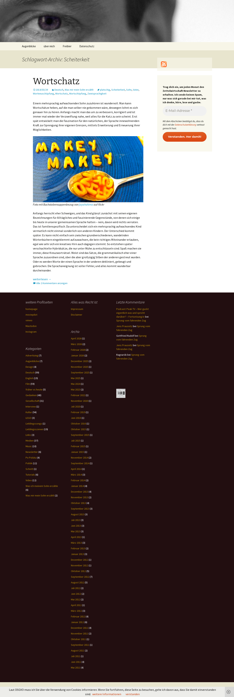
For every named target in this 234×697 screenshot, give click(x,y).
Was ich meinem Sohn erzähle (42, 486)
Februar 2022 (78, 395)
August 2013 (77, 514)
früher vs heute (34, 389)
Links (28, 435)
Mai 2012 (75, 599)
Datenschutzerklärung (185, 124)
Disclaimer (76, 314)
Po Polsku (31, 457)
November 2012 (79, 565)
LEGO (28, 418)
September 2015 (80, 435)
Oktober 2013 (78, 503)
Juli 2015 (75, 440)
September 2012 (80, 576)
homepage (31, 309)
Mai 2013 (75, 531)
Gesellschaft (32, 400)
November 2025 (79, 366)
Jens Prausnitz (124, 326)
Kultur (29, 412)
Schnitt (29, 469)
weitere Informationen (106, 694)
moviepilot (31, 314)
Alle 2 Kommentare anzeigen (51, 283)
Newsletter (32, 452)
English (29, 378)
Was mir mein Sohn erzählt (79, 89)
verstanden (133, 694)
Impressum (77, 309)
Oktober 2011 (78, 639)
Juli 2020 (75, 406)
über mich (49, 46)
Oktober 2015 (78, 429)
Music (29, 446)
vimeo (29, 320)
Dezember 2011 (79, 627)
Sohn (129, 89)
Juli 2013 (75, 520)
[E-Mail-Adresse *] (185, 111)
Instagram (31, 331)
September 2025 (80, 372)
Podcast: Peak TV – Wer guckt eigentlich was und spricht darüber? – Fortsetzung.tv (132, 312)
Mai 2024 (75, 383)
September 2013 (80, 508)
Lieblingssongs (34, 423)
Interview (31, 406)
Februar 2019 (78, 412)
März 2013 (76, 542)
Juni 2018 (76, 418)
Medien (30, 440)
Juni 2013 (76, 525)
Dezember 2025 (79, 361)
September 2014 (80, 463)
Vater (136, 89)
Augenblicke (29, 46)
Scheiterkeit (118, 89)
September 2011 (80, 644)
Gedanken (31, 395)
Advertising (32, 355)
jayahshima (86, 204)
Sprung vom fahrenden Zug (131, 320)
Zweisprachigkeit (96, 93)
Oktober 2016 (78, 423)
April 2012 (76, 605)
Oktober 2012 (78, 571)
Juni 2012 (76, 593)
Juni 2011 (76, 662)
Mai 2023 (75, 389)
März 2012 (76, 610)
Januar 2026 (77, 355)
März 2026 (76, 344)
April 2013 (76, 537)
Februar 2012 (78, 616)
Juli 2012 (75, 588)
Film (28, 383)
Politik (29, 463)
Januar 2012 (77, 622)
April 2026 (76, 338)
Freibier (67, 46)
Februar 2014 (78, 480)
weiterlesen (42, 279)
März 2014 (76, 474)
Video (29, 480)
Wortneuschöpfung (43, 93)
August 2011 (77, 650)
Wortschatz (56, 81)
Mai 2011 (75, 667)
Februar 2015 (78, 446)
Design (29, 366)
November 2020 (79, 400)
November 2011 (79, 633)
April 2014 (76, 469)
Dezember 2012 (79, 559)
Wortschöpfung (77, 93)
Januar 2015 (77, 452)
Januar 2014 (77, 486)
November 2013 (79, 497)
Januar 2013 (77, 554)
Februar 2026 (78, 349)
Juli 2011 (75, 656)
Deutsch (58, 89)
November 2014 (79, 457)
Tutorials (30, 474)
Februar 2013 (78, 548)
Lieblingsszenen (34, 429)
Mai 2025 (75, 378)
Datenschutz (86, 46)
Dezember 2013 (79, 491)
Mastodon (31, 326)
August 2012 (77, 582)
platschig (105, 89)
